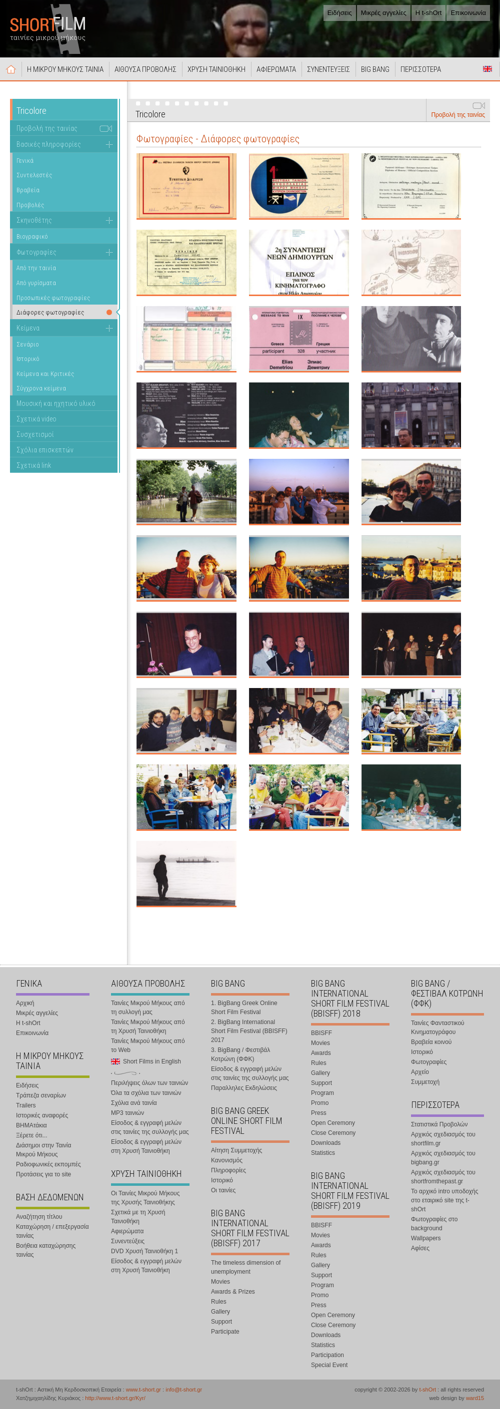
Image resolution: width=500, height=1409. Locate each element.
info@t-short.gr (184, 1390)
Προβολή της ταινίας (458, 114)
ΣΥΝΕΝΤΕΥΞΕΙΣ (328, 69)
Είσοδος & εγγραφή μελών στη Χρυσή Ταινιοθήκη (146, 1146)
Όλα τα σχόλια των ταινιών (146, 1092)
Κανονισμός (226, 1160)
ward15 (475, 1398)
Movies (220, 1281)
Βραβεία (28, 190)
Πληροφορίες (228, 1170)
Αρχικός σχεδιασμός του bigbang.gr (443, 1158)
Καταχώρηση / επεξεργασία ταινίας (52, 1231)
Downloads (325, 1142)
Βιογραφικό (32, 236)
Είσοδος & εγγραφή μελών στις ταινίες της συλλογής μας (150, 1127)
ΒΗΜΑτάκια (31, 1125)
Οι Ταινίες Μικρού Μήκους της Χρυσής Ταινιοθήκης (145, 1198)
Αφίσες (420, 1248)
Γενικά (25, 160)
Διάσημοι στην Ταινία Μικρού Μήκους (43, 1150)
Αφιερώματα (127, 1231)
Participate (225, 1331)
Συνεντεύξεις (127, 1241)
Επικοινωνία (468, 12)
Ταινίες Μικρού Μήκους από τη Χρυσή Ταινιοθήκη (148, 1027)
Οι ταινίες (223, 1190)
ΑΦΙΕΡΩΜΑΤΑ (276, 69)
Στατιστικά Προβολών (439, 1124)
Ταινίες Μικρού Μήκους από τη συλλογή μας (148, 1008)
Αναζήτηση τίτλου (39, 1216)
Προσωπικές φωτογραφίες (53, 298)
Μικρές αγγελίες (383, 12)
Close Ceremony (333, 1132)
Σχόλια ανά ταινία (134, 1102)
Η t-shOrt (429, 12)
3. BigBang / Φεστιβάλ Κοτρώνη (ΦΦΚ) (240, 1054)
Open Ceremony (333, 1122)
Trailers (26, 1105)
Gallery (220, 1311)
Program (322, 1092)
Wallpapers (426, 1238)
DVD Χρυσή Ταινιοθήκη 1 (144, 1251)
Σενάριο (27, 344)
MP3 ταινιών (127, 1112)
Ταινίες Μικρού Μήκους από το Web (148, 1046)
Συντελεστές (34, 175)
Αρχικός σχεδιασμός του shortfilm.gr (443, 1139)
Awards (321, 1053)
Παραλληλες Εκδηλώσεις (244, 1087)
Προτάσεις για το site (43, 1174)
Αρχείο (420, 1071)
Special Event (329, 1365)
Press (318, 1112)
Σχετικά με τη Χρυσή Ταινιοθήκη (138, 1217)
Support (221, 1321)
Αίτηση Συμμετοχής (236, 1150)
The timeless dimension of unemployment (245, 1267)
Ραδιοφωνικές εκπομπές (48, 1164)
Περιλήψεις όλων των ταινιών (149, 1082)
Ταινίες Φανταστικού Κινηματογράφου (437, 1028)
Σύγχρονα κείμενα (41, 388)
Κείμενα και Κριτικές (45, 373)
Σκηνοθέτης (34, 220)
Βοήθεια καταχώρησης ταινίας (46, 1250)
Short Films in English (487, 68)
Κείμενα (28, 328)
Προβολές (30, 205)
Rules (218, 1301)
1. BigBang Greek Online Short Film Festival (244, 1008)
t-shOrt (427, 1390)
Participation (327, 1355)
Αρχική (11, 68)
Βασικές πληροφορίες (48, 144)
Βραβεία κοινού (431, 1042)
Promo (319, 1102)
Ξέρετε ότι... (32, 1135)
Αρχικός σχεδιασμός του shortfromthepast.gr (443, 1177)
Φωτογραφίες (36, 252)
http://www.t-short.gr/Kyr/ (115, 1398)
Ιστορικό (28, 358)
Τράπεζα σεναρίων (41, 1095)
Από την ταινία (36, 268)
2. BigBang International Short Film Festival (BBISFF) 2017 (249, 1031)
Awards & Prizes (233, 1291)
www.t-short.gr (143, 1390)
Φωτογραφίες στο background (434, 1224)
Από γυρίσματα (36, 283)
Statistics (323, 1152)
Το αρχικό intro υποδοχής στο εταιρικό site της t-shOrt (444, 1200)
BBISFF (321, 1033)
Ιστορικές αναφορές (42, 1115)
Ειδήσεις (340, 12)
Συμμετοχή (425, 1081)
